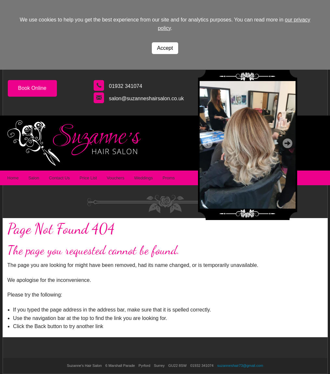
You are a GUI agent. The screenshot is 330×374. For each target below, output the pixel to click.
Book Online (32, 88)
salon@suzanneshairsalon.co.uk (146, 98)
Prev (208, 143)
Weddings (143, 177)
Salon (33, 177)
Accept (165, 48)
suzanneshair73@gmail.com (240, 365)
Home (13, 177)
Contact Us (59, 177)
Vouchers (115, 177)
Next (287, 143)
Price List (88, 177)
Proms (169, 177)
